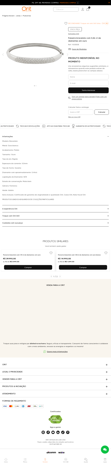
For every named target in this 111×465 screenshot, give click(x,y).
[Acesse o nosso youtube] (53, 432)
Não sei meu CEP (74, 117)
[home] (26, 9)
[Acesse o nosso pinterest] (68, 432)
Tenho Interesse (88, 90)
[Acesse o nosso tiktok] (63, 432)
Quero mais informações (57, 351)
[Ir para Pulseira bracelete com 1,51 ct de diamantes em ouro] (28, 260)
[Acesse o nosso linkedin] (58, 432)
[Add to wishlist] (66, 23)
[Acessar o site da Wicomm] (51, 452)
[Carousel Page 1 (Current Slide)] (34, 85)
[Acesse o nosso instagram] (43, 432)
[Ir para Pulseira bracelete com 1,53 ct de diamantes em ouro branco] (83, 260)
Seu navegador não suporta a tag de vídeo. (55, 314)
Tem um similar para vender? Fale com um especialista (89, 98)
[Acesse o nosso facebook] (48, 432)
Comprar (28, 267)
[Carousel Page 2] (36, 85)
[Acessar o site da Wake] (61, 452)
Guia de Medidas (79, 49)
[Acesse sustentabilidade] (55, 419)
